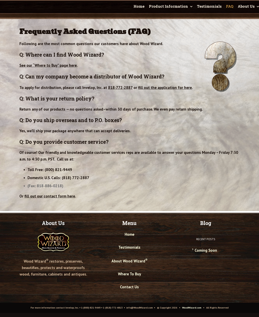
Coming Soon (206, 250)
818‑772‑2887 (120, 87)
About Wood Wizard (129, 261)
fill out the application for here (165, 87)
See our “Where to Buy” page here (48, 65)
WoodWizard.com (191, 307)
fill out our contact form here (49, 196)
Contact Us (129, 286)
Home (129, 234)
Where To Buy (129, 274)
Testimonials (129, 247)
